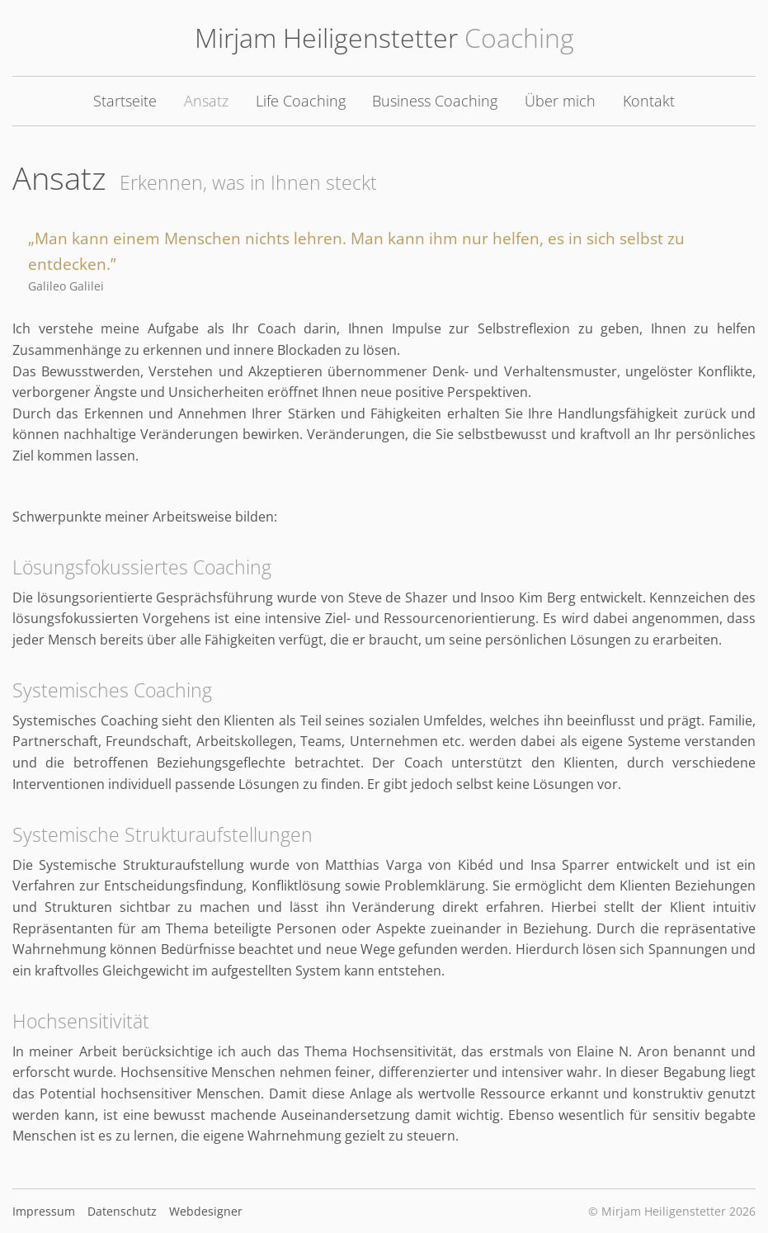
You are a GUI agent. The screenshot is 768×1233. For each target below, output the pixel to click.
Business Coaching (434, 101)
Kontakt (649, 101)
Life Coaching (301, 101)
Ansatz (206, 101)
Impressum (43, 1211)
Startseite (125, 101)
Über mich (560, 101)
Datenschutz (122, 1211)
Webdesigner (206, 1211)
